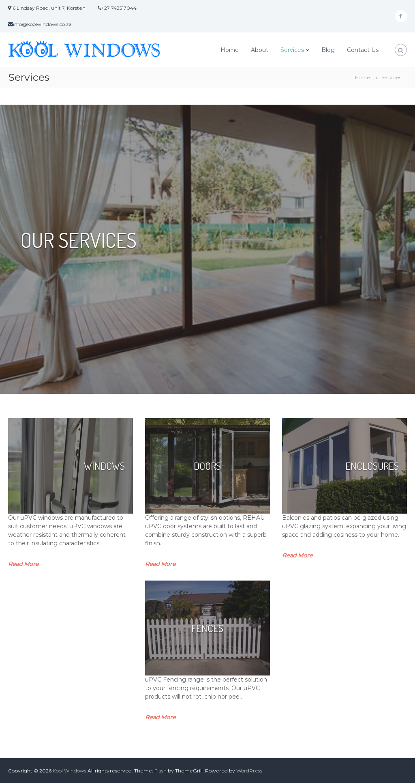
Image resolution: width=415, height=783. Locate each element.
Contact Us (363, 50)
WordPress (249, 771)
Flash (160, 771)
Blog (328, 50)
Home (229, 50)
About (259, 50)
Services (292, 50)
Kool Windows (69, 771)
